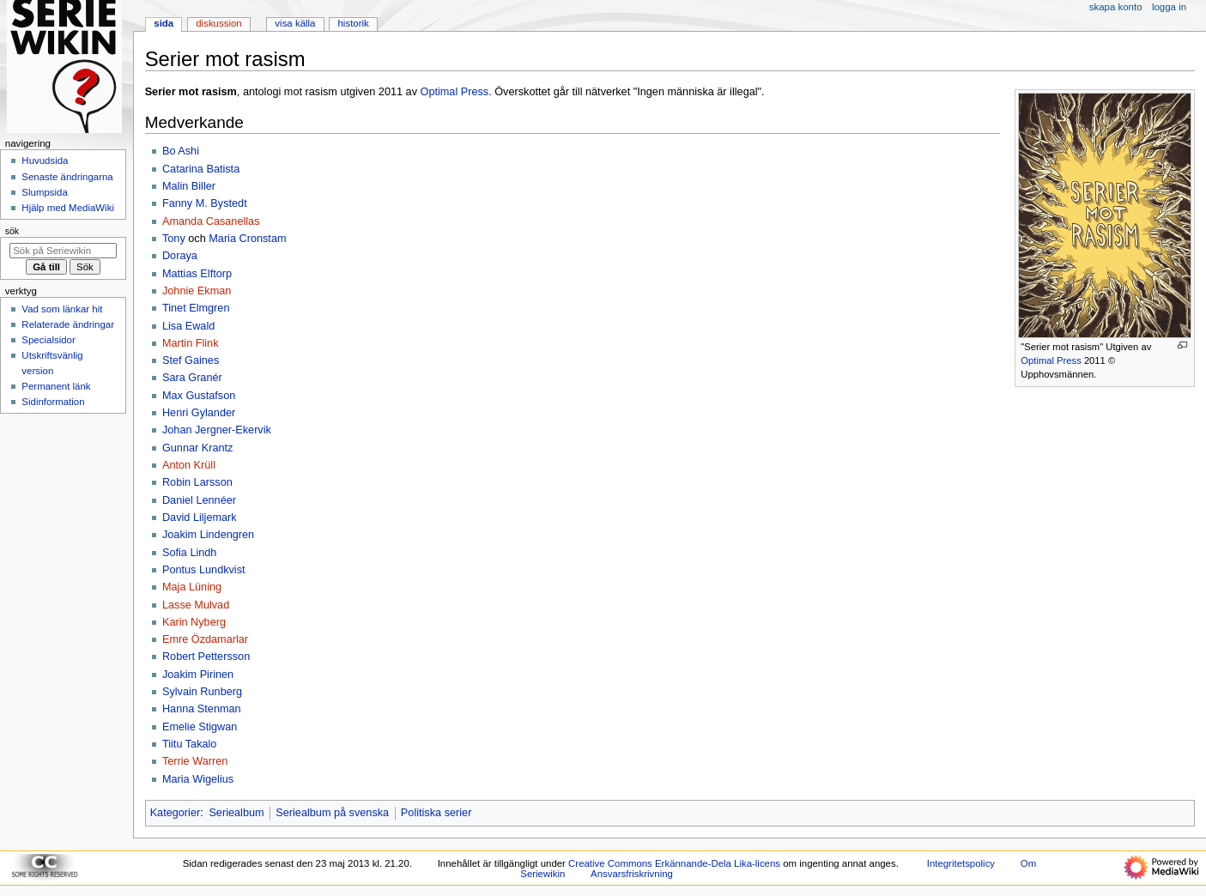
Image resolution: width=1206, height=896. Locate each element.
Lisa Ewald (188, 326)
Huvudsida (44, 160)
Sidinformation (52, 402)
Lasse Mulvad (195, 605)
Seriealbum (236, 813)
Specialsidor (48, 340)
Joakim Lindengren (208, 535)
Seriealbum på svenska (332, 813)
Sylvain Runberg (202, 692)
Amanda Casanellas (211, 221)
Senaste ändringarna (66, 177)
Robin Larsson (197, 482)
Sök (12, 231)
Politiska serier (436, 813)
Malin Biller (188, 186)
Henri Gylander (198, 413)
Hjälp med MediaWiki (67, 208)
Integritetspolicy (961, 863)
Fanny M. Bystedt (204, 203)
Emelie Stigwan (199, 727)
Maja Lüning (191, 587)
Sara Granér (192, 378)
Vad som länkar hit (61, 309)
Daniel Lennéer (199, 500)
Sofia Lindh (189, 553)
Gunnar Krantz (197, 448)
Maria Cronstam (247, 239)
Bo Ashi (180, 151)
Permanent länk (55, 386)
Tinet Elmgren (196, 308)
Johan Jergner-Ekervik (216, 430)
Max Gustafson (198, 396)
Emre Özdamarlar (205, 639)
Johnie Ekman (196, 291)
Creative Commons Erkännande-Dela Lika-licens (674, 863)
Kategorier (175, 813)
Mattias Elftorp (197, 274)
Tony (173, 239)
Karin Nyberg (194, 622)
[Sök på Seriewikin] (63, 250)
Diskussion (218, 23)
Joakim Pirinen (197, 675)
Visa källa (295, 23)
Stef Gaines (190, 360)
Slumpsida (44, 192)
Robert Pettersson (206, 657)
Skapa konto (1115, 7)
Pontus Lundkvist (203, 570)
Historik (353, 23)
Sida (163, 23)
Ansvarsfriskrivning (632, 874)
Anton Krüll (188, 465)
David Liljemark (199, 518)
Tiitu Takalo (189, 744)
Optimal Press (1051, 360)
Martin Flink (190, 343)
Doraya (179, 256)
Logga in (1169, 7)
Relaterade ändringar (67, 324)
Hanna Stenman (201, 709)
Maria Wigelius (197, 779)
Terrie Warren (194, 761)
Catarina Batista (200, 169)
